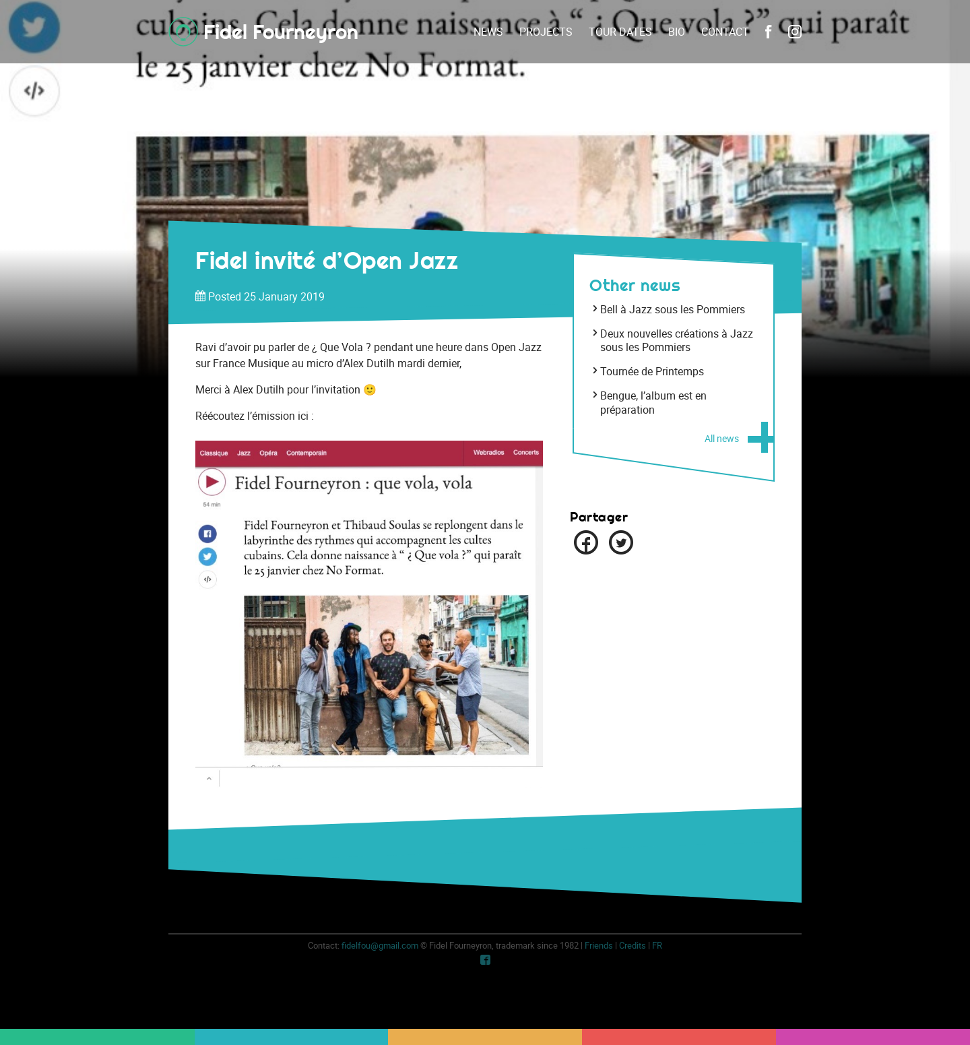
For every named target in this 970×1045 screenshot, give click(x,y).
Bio (676, 31)
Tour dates (620, 31)
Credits (632, 945)
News (488, 31)
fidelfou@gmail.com (380, 945)
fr (657, 945)
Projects (546, 31)
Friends (599, 945)
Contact (725, 31)
